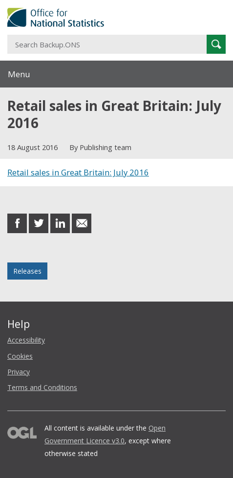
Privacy (18, 371)
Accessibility (26, 340)
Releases (27, 271)
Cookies (20, 356)
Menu (19, 74)
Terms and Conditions (42, 387)
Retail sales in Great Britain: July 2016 (78, 172)
